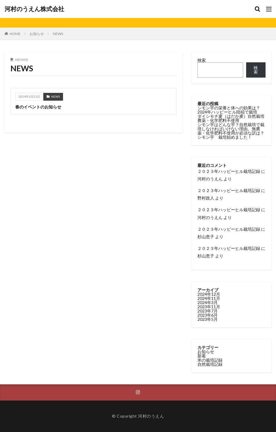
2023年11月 (208, 306)
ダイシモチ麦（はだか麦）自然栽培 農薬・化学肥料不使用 (233, 118)
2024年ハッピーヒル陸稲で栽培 (227, 111)
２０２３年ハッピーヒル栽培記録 (228, 171)
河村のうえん (210, 178)
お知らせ (37, 33)
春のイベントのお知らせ (38, 106)
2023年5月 (207, 319)
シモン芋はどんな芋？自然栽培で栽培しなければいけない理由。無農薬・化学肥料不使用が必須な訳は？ (230, 128)
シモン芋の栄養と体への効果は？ (228, 107)
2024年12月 (208, 294)
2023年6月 (207, 315)
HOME (15, 33)
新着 (201, 355)
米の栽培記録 (210, 359)
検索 (201, 60)
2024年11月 (208, 298)
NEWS (58, 33)
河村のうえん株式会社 (34, 9)
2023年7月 (207, 310)
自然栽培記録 (210, 364)
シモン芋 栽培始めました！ (224, 137)
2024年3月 (207, 302)
